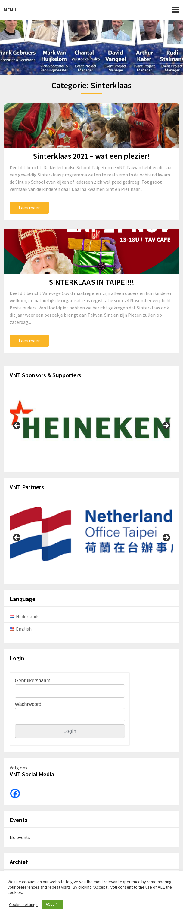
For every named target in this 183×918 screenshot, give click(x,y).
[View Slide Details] (91, 424)
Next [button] (165, 425)
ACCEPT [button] (52, 904)
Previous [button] (17, 425)
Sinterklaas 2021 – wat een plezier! (91, 156)
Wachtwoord (28, 704)
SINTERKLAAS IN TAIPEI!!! (91, 282)
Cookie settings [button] (23, 904)
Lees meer (29, 208)
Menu (10, 10)
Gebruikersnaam (32, 680)
